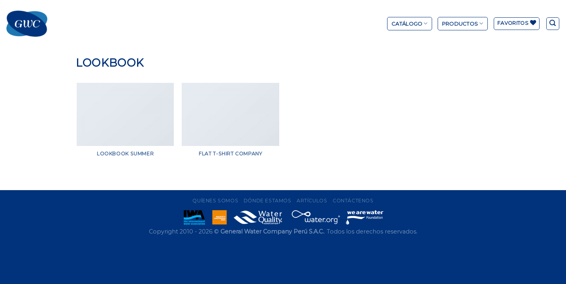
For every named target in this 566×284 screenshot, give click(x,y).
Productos (462, 23)
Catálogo (409, 23)
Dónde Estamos (267, 201)
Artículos (312, 201)
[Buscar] (553, 23)
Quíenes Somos (215, 201)
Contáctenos (353, 201)
